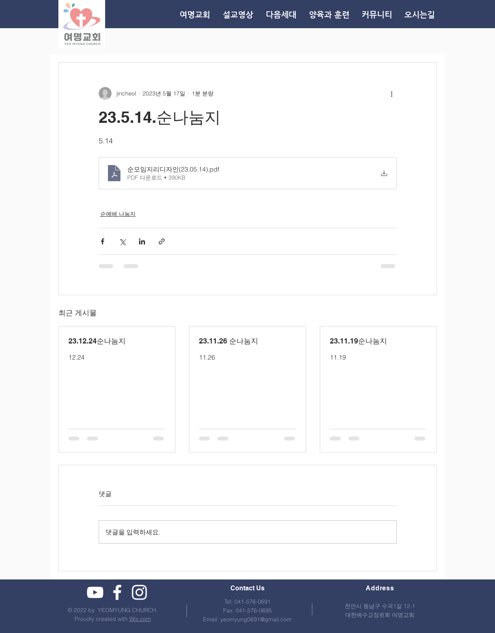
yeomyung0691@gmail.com (256, 619)
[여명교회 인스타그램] (139, 592)
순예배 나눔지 (118, 213)
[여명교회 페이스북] (117, 592)
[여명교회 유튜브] (95, 592)
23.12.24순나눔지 (97, 341)
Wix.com (140, 619)
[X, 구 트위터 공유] (122, 241)
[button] (329, 15)
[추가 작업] (392, 93)
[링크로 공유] (162, 241)
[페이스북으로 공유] (102, 241)
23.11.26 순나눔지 (228, 341)
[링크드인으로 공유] (142, 241)
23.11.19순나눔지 (358, 341)
